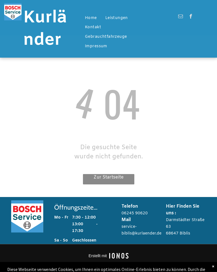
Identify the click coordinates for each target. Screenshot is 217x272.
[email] (180, 17)
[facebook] (190, 17)
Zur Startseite (109, 177)
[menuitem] (91, 18)
